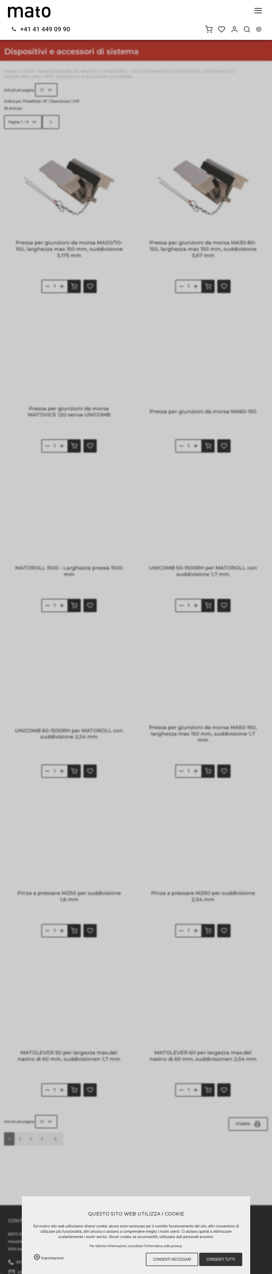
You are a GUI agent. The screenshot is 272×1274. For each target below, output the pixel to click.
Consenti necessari (172, 1259)
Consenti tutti (220, 1259)
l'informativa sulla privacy (163, 1246)
